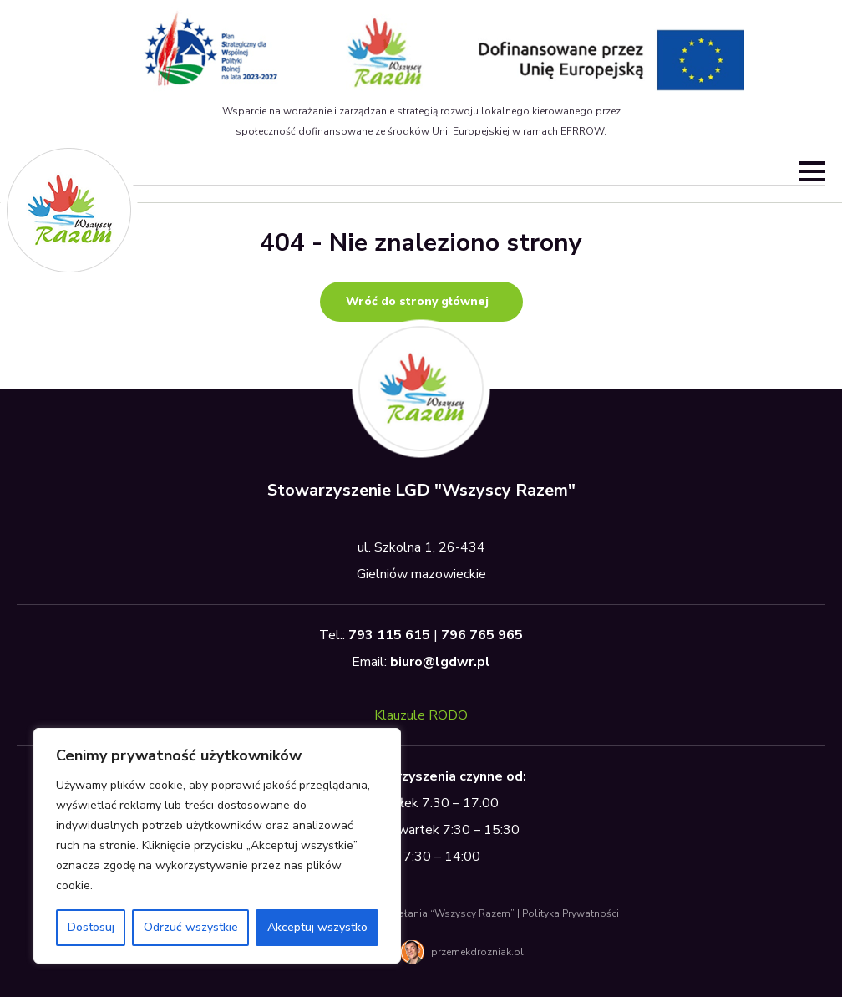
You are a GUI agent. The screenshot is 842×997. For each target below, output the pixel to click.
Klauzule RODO (421, 715)
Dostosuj (91, 927)
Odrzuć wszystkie (191, 927)
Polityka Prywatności (570, 913)
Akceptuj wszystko (317, 927)
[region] (217, 846)
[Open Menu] (812, 171)
